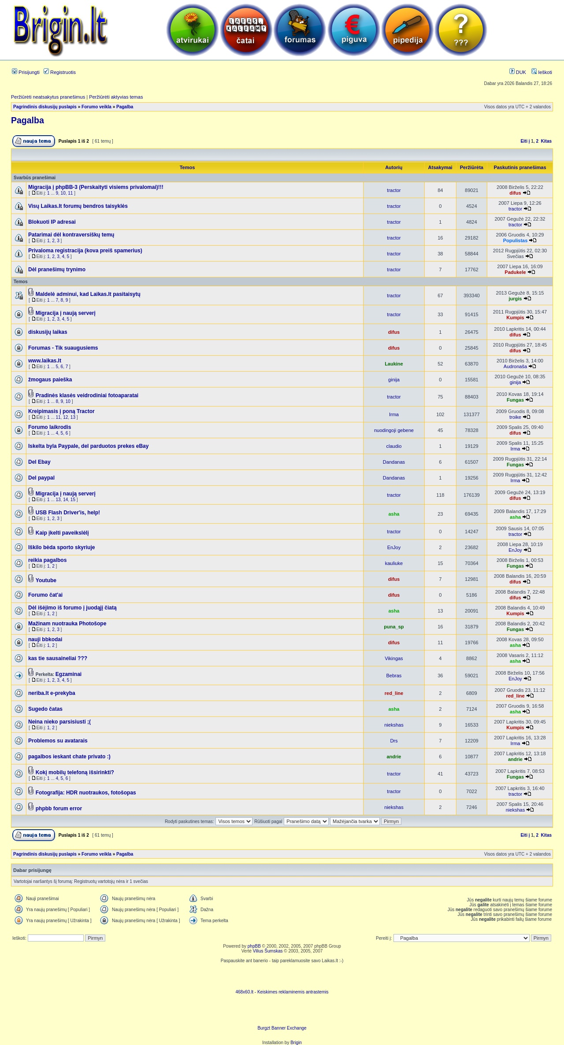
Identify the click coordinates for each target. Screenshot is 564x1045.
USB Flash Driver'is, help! (68, 513)
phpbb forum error (59, 808)
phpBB (254, 946)
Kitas (546, 141)
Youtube (46, 580)
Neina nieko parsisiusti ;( (59, 722)
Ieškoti (541, 72)
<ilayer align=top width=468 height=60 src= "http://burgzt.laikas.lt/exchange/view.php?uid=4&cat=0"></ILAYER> (282, 1012)
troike (515, 417)
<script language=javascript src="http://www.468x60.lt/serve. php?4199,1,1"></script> (282, 976)
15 (72, 499)
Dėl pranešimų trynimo (56, 269)
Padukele (515, 272)
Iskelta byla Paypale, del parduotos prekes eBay (88, 446)
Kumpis (515, 317)
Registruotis (60, 72)
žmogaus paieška (50, 380)
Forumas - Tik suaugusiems (63, 348)
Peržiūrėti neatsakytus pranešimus (48, 97)
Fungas (515, 399)
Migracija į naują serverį (66, 313)
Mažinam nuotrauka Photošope (67, 623)
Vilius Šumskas (268, 951)
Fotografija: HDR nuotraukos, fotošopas (86, 793)
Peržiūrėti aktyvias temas (116, 97)
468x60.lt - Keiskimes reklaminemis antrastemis (281, 992)
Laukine (394, 363)
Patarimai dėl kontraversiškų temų (71, 235)
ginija (394, 379)
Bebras (394, 675)
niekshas (393, 724)
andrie (393, 756)
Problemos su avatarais (58, 741)
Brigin (296, 1042)
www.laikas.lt (44, 361)
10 (63, 193)
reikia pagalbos (47, 560)
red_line (394, 693)
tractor (394, 190)
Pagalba (124, 106)
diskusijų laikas (47, 332)
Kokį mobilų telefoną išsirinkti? (75, 772)
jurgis (515, 298)
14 (65, 499)
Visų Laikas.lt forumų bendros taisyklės (78, 206)
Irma (394, 414)
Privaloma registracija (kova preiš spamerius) (85, 250)
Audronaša (515, 366)
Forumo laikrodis (49, 427)
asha (393, 514)
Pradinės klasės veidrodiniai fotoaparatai (87, 395)
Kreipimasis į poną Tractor (61, 411)
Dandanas (394, 462)
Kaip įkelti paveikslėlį (62, 533)
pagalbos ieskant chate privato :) (69, 756)
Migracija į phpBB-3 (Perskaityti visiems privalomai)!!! (95, 187)
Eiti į (525, 141)
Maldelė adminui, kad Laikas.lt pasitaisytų (88, 294)
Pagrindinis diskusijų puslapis (45, 106)
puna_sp (394, 626)
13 (72, 417)
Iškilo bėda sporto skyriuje (61, 547)
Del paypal (41, 478)
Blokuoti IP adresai (52, 222)
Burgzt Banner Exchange (281, 1028)
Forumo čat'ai (45, 595)
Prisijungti (26, 72)
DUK (517, 72)
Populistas (515, 240)
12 (65, 417)
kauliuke (394, 563)
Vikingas (394, 658)
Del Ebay (39, 462)
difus (515, 193)
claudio (394, 446)
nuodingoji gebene (394, 430)
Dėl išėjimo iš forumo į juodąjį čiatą (72, 608)
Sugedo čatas (45, 709)
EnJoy (394, 547)
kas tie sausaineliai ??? (57, 658)
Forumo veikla (96, 106)
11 (70, 193)
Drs (393, 740)
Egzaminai (69, 674)
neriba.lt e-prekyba (51, 693)
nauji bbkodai (45, 639)
